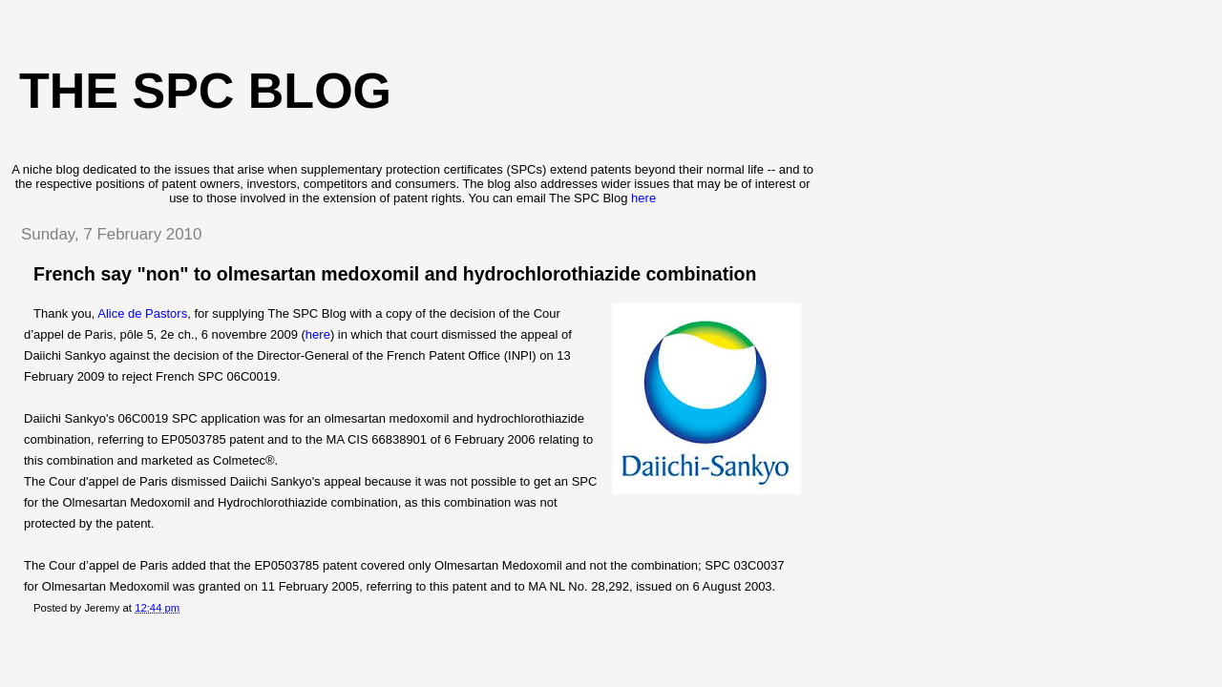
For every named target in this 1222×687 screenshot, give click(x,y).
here (643, 198)
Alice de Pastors (142, 313)
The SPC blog (205, 90)
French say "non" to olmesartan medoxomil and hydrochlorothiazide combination (394, 273)
